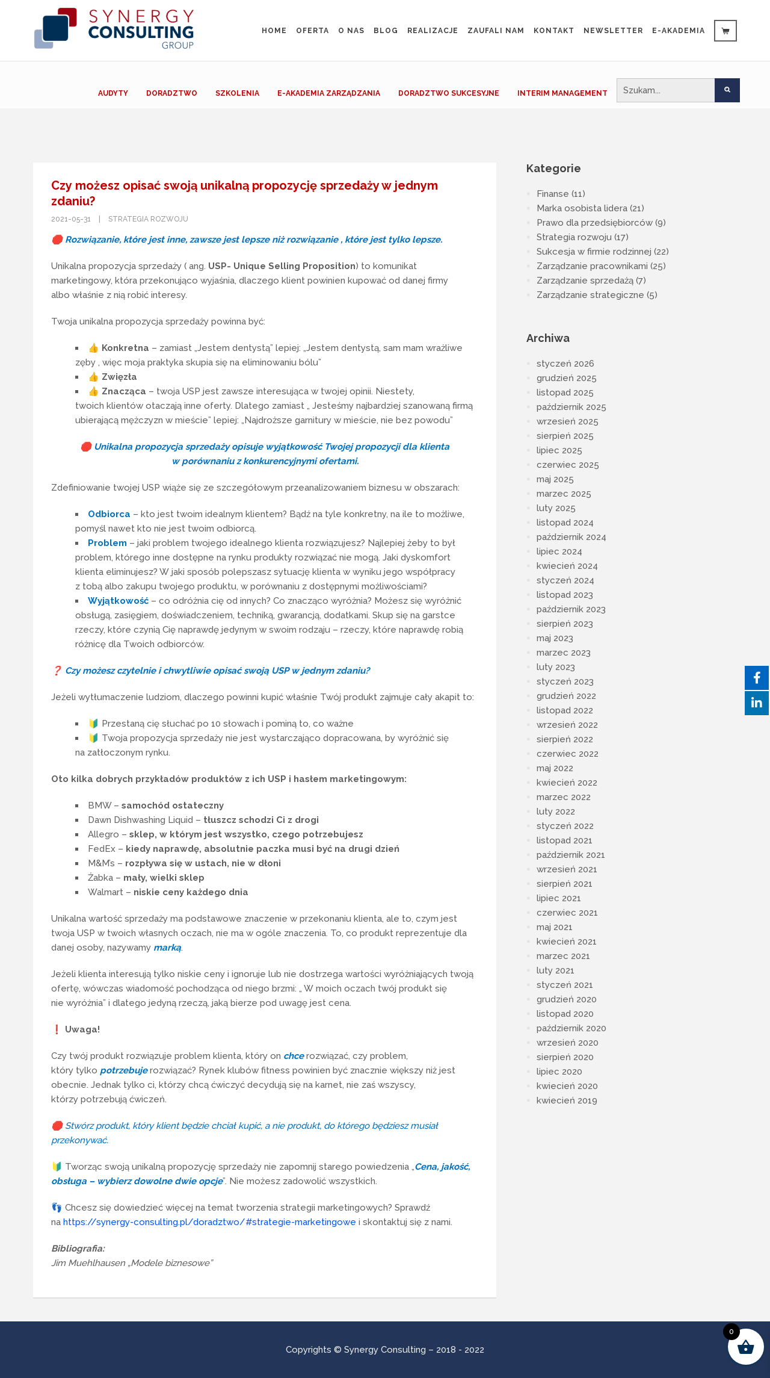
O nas (351, 30)
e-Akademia (678, 30)
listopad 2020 (565, 1013)
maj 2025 (555, 479)
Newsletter (613, 30)
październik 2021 (571, 854)
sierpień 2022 (565, 739)
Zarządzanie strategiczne (590, 295)
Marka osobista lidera (582, 208)
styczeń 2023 (565, 681)
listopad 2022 (565, 710)
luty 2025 (556, 508)
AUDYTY (113, 93)
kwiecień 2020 (567, 1086)
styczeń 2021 (565, 984)
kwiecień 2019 (567, 1100)
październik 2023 (571, 609)
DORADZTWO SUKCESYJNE (448, 93)
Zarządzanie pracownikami (592, 266)
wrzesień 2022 (567, 724)
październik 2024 (571, 537)
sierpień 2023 (565, 623)
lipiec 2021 (559, 898)
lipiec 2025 (559, 450)
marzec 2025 (564, 493)
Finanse (553, 193)
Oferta (312, 30)
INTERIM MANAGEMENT (562, 93)
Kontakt (554, 30)
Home (274, 30)
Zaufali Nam (496, 30)
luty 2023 (556, 667)
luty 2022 (556, 811)
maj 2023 (555, 638)
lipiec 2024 (559, 551)
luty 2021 (555, 970)
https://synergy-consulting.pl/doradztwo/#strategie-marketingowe (209, 1222)
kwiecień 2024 (567, 565)
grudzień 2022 (566, 696)
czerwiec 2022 (568, 753)
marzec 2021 (563, 956)
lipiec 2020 (559, 1071)
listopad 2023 (565, 594)
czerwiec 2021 (567, 912)
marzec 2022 (564, 797)
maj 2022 (555, 768)
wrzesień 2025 (568, 421)
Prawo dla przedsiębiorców (595, 222)
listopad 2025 (565, 392)
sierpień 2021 (565, 883)
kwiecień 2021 (567, 941)
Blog (386, 30)
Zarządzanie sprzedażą (585, 280)
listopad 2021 (565, 840)
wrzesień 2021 (567, 869)
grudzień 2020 (567, 999)
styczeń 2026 (565, 363)
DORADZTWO (171, 93)
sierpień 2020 (565, 1057)
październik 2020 (571, 1028)
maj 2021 (555, 927)
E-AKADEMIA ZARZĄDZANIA (328, 93)
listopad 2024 (565, 522)
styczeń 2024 (565, 580)
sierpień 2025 (565, 435)
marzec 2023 (564, 652)
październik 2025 (571, 407)
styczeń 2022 (565, 826)
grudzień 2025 (567, 378)
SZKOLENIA (237, 93)
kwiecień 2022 (567, 782)
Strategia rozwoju (148, 219)
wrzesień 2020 (568, 1042)
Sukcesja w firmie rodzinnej (594, 251)
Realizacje (432, 30)
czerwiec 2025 (568, 464)
